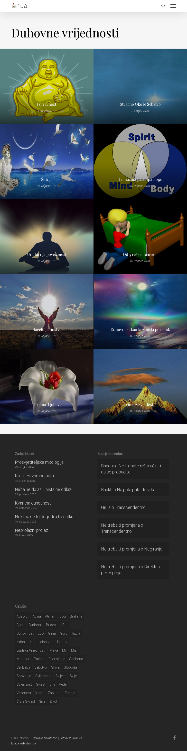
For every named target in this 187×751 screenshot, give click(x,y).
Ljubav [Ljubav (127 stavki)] (62, 642)
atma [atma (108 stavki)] (37, 616)
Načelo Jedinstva (46, 329)
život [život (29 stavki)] (53, 701)
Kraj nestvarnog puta (34, 475)
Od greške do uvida (140, 254)
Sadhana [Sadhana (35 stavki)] (76, 659)
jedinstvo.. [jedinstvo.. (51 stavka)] (45, 642)
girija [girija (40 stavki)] (52, 633)
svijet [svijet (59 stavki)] (74, 676)
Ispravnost (46, 104)
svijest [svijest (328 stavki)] (60, 676)
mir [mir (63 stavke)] (64, 650)
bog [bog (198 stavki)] (62, 616)
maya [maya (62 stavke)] (53, 650)
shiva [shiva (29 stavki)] (55, 667)
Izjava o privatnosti (45, 738)
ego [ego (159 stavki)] (41, 633)
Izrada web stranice (23, 743)
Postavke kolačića (71, 738)
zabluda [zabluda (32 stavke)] (54, 693)
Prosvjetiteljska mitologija (39, 462)
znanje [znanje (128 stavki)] (70, 693)
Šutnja (46, 179)
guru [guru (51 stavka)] (63, 633)
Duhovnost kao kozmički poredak (140, 329)
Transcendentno (130, 507)
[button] (173, 5)
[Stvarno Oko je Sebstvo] (140, 86)
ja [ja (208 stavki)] (31, 642)
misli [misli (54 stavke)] (74, 650)
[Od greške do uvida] (140, 236)
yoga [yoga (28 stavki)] (39, 693)
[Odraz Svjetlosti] (140, 386)
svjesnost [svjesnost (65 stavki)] (24, 684)
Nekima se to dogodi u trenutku (44, 516)
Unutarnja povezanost (46, 254)
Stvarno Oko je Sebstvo (140, 104)
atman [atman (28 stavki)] (50, 616)
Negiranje (153, 548)
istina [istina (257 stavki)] (21, 642)
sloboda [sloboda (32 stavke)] (70, 667)
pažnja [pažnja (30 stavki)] (39, 659)
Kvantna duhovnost (33, 503)
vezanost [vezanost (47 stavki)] (24, 693)
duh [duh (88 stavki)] (65, 625)
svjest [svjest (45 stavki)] (40, 684)
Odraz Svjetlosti (140, 404)
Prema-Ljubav (46, 404)
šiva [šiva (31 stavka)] (42, 701)
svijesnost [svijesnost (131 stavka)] (43, 676)
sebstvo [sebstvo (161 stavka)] (40, 667)
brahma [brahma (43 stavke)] (76, 616)
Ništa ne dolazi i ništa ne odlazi (43, 489)
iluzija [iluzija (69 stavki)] (76, 633)
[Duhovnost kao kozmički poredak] (140, 311)
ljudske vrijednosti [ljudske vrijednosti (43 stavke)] (31, 650)
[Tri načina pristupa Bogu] (140, 161)
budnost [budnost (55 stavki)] (35, 625)
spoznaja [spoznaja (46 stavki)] (24, 676)
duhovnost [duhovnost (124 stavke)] (25, 633)
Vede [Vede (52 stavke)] (62, 684)
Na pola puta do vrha (136, 489)
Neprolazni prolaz (31, 530)
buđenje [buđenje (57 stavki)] (52, 625)
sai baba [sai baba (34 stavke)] (23, 667)
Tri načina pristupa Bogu (140, 179)
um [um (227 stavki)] (52, 684)
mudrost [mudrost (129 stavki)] (23, 659)
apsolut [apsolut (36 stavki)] (22, 616)
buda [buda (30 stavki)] (21, 625)
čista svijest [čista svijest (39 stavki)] (26, 701)
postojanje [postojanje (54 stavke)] (56, 659)
